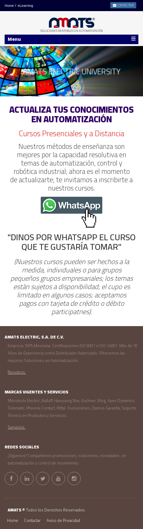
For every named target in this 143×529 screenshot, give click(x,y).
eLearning (25, 5)
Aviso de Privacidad (63, 520)
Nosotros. (17, 372)
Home (9, 5)
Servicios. (16, 427)
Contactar (32, 520)
